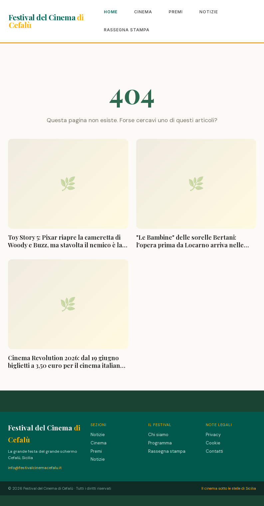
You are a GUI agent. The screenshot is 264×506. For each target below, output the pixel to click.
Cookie (213, 443)
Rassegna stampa (126, 29)
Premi (176, 11)
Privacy (213, 434)
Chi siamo (158, 434)
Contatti (214, 451)
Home (111, 11)
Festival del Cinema (46, 21)
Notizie (208, 11)
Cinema (143, 11)
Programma (160, 443)
